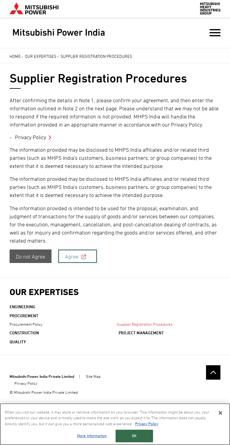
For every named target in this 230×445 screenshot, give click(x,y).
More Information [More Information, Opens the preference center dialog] (92, 435)
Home (15, 56)
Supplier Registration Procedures (144, 324)
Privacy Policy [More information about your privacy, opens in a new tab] (146, 423)
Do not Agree (30, 256)
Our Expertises (40, 56)
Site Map (93, 376)
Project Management (141, 332)
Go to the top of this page (213, 372)
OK (134, 435)
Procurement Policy (26, 324)
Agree (71, 256)
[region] (115, 424)
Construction (24, 332)
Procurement (24, 315)
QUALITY (18, 341)
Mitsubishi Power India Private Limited (42, 376)
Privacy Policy (30, 137)
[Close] (220, 413)
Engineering (22, 306)
